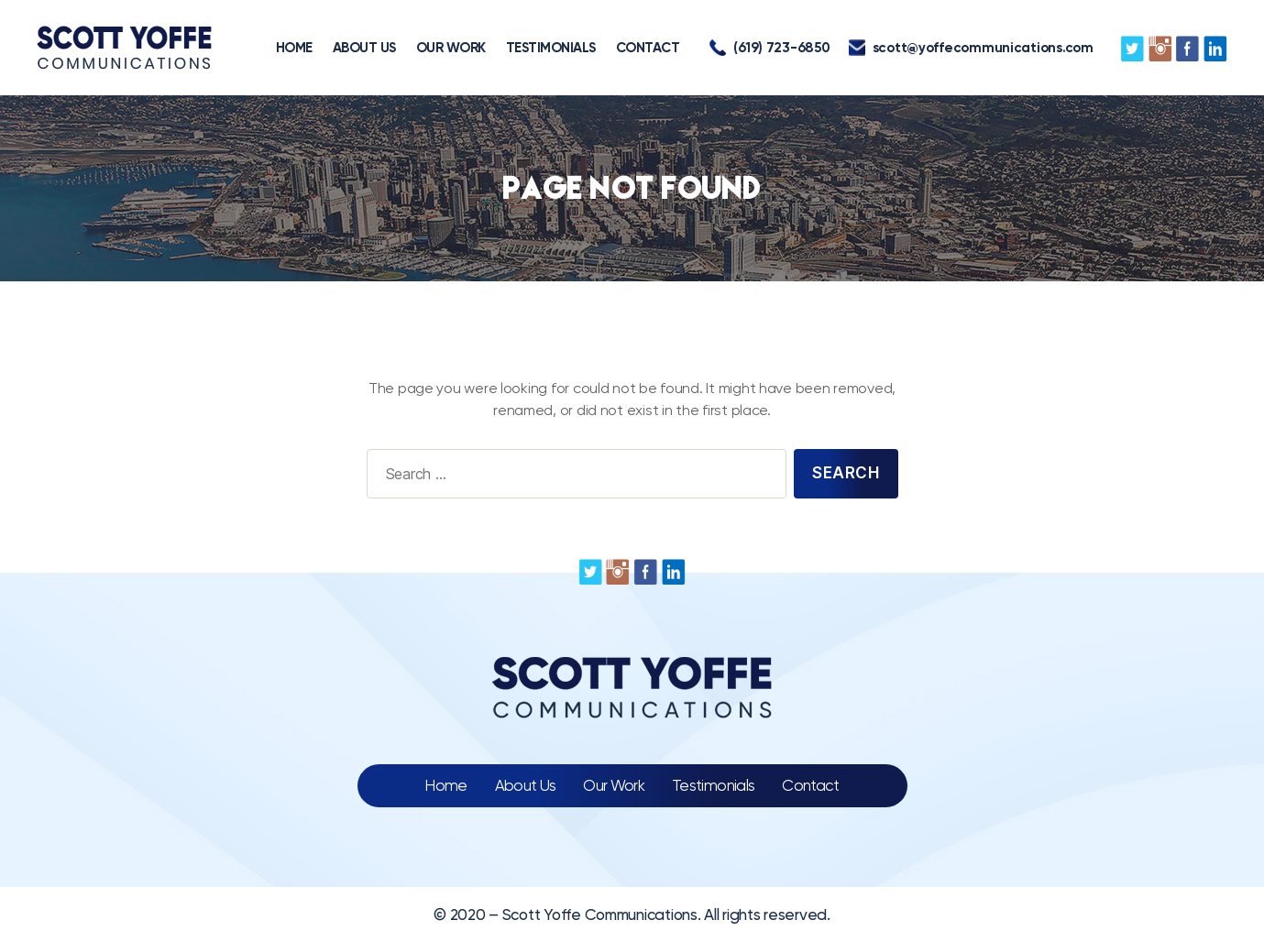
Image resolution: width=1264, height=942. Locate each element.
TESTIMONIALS (551, 47)
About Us (525, 785)
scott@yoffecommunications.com (971, 47)
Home (445, 785)
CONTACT (648, 47)
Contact (810, 785)
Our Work (613, 785)
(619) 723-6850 (769, 47)
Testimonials (713, 785)
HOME (294, 47)
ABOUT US (364, 47)
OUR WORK (451, 47)
